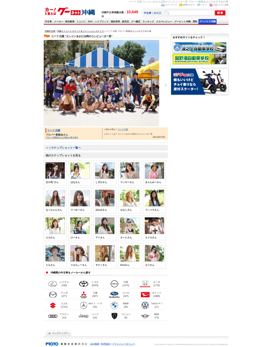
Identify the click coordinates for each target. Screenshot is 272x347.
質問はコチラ (189, 5)
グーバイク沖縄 (207, 21)
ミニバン (81, 21)
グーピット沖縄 (182, 21)
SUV (90, 21)
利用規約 (105, 344)
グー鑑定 (135, 21)
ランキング (148, 21)
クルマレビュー (164, 21)
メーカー (58, 21)
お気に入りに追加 (220, 5)
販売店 (157, 13)
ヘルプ (204, 5)
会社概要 (94, 344)
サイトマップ (171, 5)
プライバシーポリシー (123, 344)
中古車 (48, 21)
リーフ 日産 (53, 130)
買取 (195, 21)
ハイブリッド (102, 21)
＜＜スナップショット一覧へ (63, 147)
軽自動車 (69, 21)
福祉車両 (115, 21)
